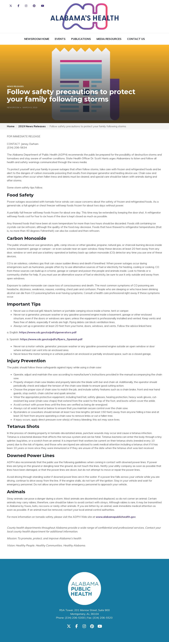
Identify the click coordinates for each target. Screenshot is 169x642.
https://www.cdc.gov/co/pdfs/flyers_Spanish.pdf (51, 339)
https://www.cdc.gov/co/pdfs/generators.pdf (48, 332)
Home (11, 126)
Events (60, 38)
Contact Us (136, 38)
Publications (81, 38)
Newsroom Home (36, 38)
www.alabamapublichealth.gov (116, 516)
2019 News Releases (32, 126)
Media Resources (109, 38)
